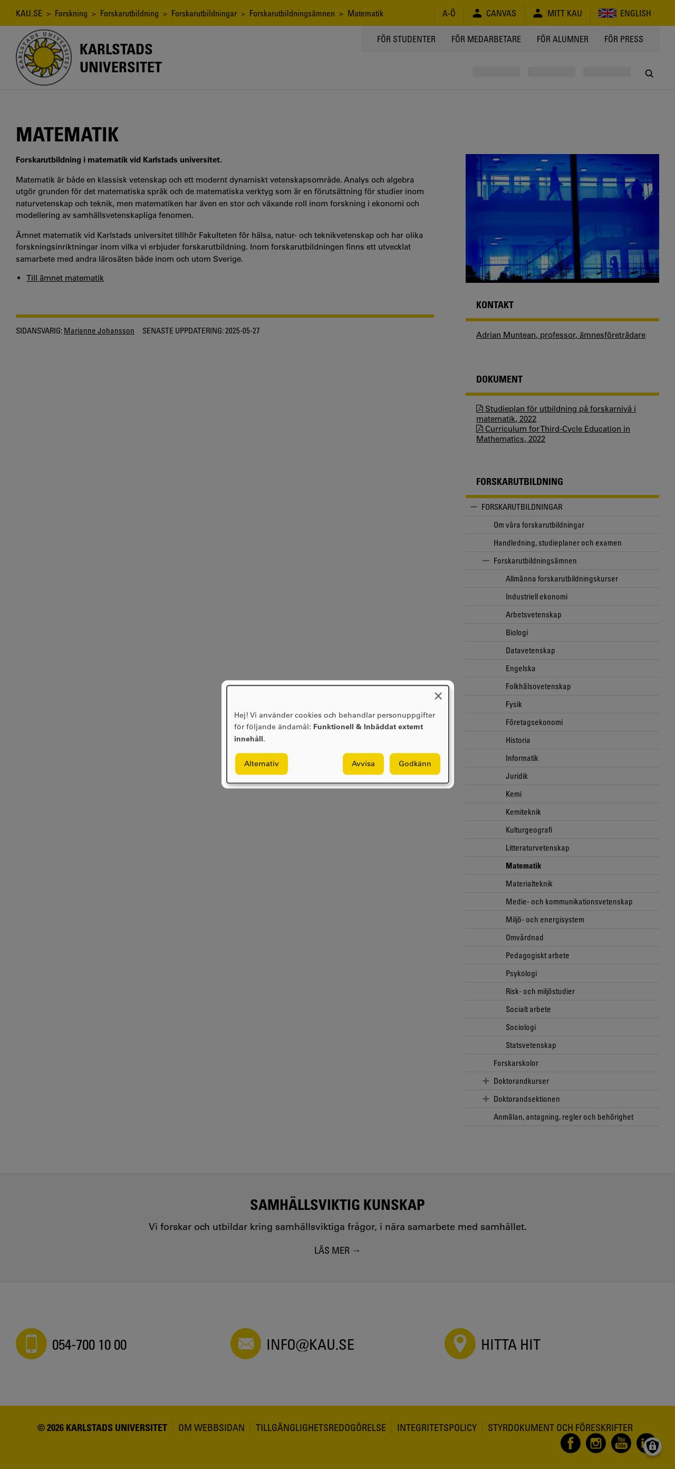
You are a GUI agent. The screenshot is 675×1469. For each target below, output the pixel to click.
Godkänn (415, 764)
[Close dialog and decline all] (438, 692)
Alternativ (261, 764)
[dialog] (338, 734)
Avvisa (363, 764)
